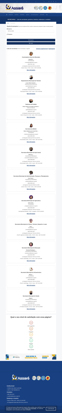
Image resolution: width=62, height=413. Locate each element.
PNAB (47, 14)
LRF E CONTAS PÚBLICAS (35, 14)
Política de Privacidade (30, 408)
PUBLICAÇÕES (42, 14)
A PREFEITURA (11, 14)
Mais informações (31, 70)
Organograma (51, 48)
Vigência (9, 28)
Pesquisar (9, 34)
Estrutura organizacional (42, 48)
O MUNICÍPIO (17, 14)
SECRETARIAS (22, 14)
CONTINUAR (51, 408)
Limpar (31, 43)
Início (8, 23)
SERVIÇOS (28, 14)
